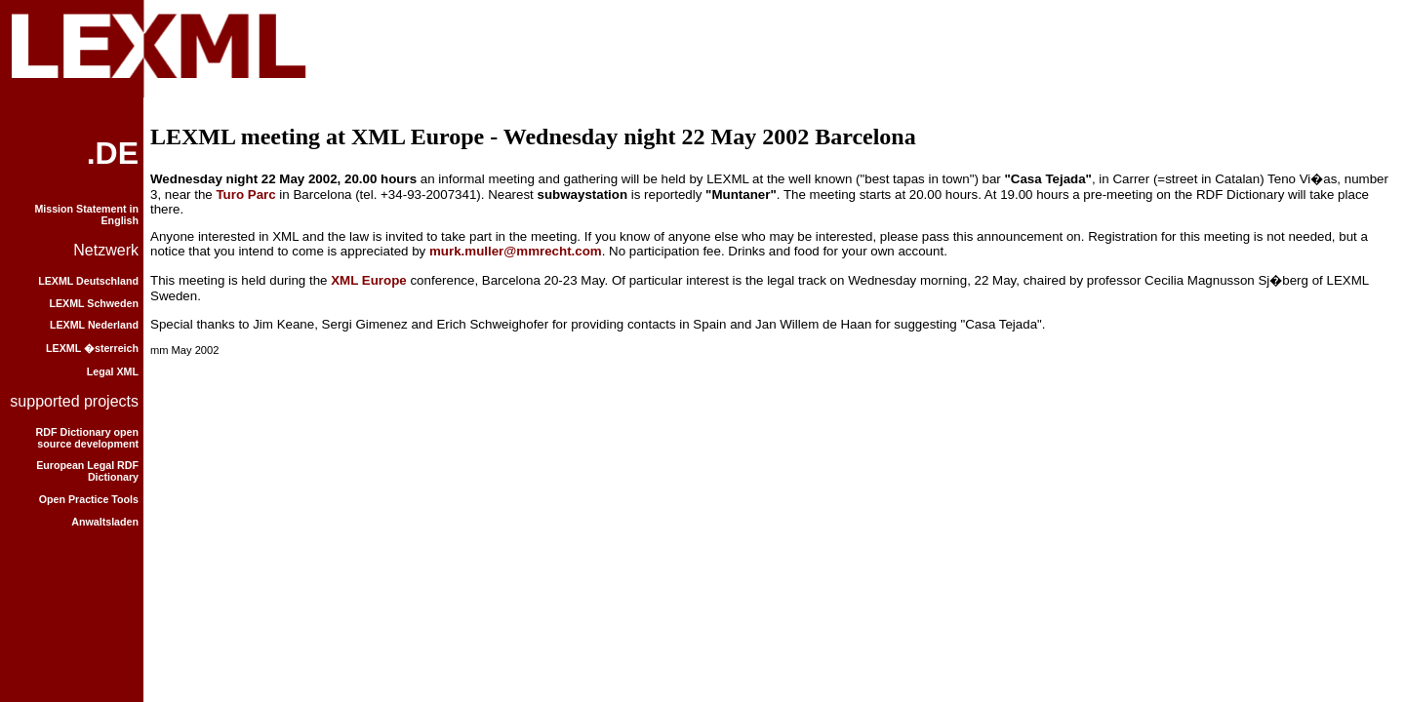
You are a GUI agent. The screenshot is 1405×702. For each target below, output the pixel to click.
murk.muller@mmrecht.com (515, 251)
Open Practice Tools (89, 499)
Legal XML (113, 371)
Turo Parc (245, 194)
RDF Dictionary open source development (87, 437)
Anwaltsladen (105, 521)
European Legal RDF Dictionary (87, 471)
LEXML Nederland (94, 325)
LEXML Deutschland (88, 281)
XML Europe (369, 280)
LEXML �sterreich (92, 348)
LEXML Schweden (94, 303)
